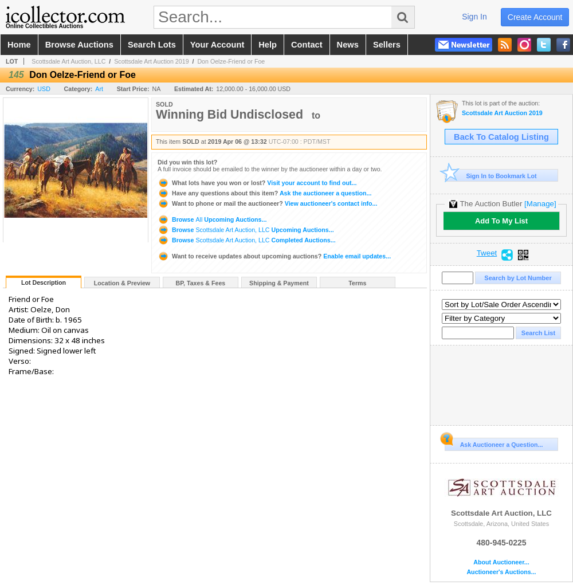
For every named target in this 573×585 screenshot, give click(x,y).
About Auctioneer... (501, 562)
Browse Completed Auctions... (247, 240)
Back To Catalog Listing (501, 137)
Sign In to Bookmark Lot (491, 175)
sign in (474, 16)
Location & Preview (122, 283)
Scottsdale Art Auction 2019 (151, 61)
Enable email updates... (274, 256)
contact (307, 44)
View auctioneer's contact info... (267, 203)
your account (217, 44)
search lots (152, 44)
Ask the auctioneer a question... (264, 193)
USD (43, 88)
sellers (387, 44)
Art (99, 88)
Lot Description (43, 282)
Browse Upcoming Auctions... (212, 219)
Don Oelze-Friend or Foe (231, 61)
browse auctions (79, 44)
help (267, 44)
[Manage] (540, 203)
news (348, 44)
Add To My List (501, 221)
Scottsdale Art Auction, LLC (68, 61)
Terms (357, 283)
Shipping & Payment (279, 283)
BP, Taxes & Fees (201, 283)
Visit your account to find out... (257, 182)
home (19, 44)
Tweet (487, 253)
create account (535, 17)
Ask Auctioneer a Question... (494, 443)
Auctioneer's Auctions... (501, 572)
